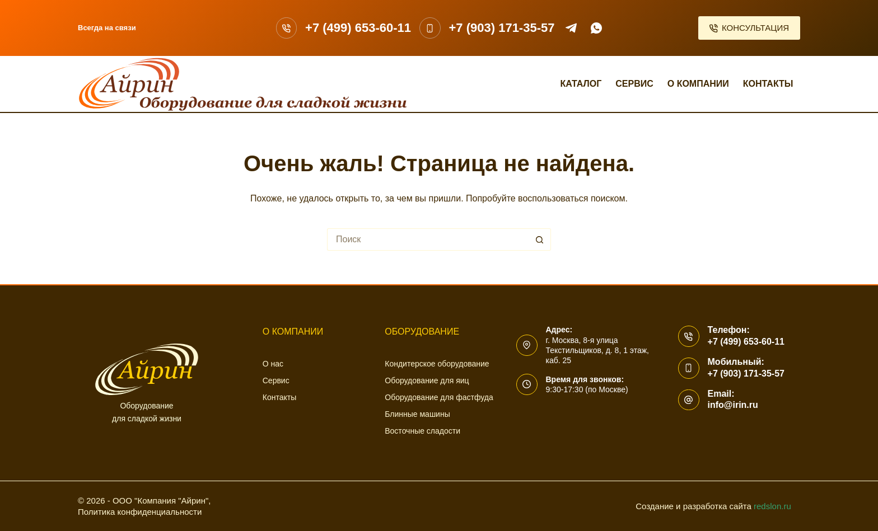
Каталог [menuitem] (580, 83)
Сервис (276, 380)
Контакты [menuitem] (768, 83)
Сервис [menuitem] (634, 83)
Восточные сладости (422, 430)
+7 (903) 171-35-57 (502, 28)
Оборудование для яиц (427, 380)
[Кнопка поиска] (540, 239)
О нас (273, 363)
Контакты (279, 397)
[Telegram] (571, 28)
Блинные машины (417, 414)
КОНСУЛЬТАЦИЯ (749, 27)
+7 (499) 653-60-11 (358, 28)
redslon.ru (772, 506)
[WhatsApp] (596, 28)
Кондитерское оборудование (437, 363)
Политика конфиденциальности (140, 511)
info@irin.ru (733, 405)
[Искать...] (428, 239)
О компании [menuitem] (698, 83)
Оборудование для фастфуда (439, 397)
